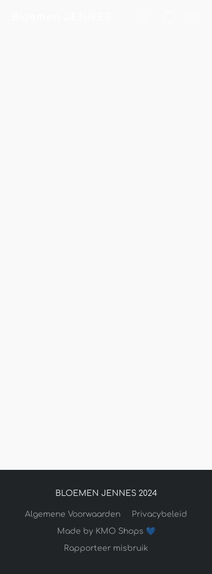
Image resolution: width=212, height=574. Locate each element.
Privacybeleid (159, 514)
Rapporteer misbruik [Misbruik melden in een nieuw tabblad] (106, 548)
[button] (61, 17)
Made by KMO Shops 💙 (106, 531)
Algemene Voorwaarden (72, 514)
